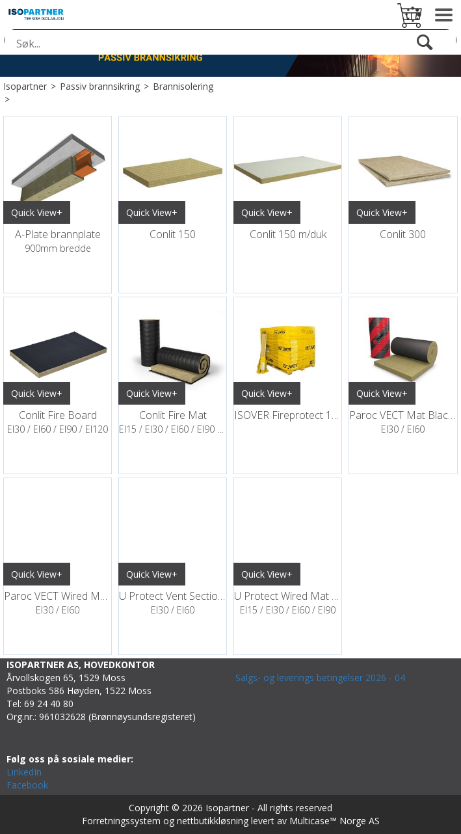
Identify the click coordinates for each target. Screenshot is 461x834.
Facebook (27, 785)
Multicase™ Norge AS (334, 820)
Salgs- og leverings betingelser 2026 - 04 (320, 677)
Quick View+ (36, 212)
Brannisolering (183, 86)
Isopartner (25, 86)
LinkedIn (24, 772)
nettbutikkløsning (212, 820)
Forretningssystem (121, 820)
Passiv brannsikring (100, 86)
